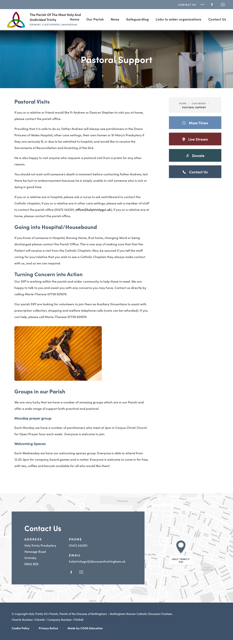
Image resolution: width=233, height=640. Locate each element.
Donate (196, 157)
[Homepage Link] (44, 27)
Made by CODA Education (85, 628)
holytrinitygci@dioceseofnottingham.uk (97, 561)
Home (183, 103)
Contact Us (187, 4)
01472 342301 (78, 545)
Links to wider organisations (178, 19)
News (115, 19)
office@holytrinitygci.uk (93, 209)
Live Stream (195, 140)
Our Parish (95, 19)
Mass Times (195, 122)
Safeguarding (137, 19)
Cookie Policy (20, 628)
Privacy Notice (48, 628)
